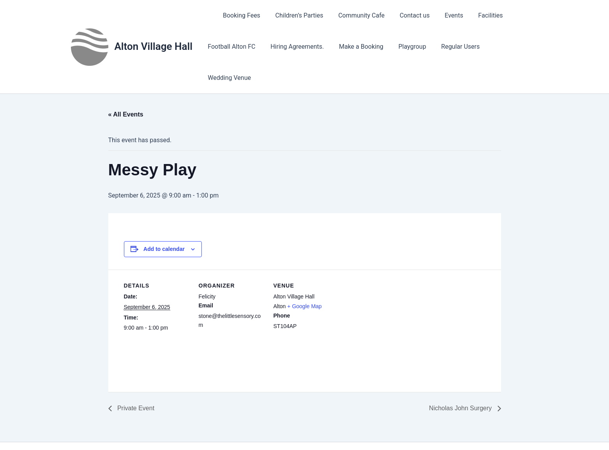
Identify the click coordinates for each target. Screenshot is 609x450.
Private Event (135, 377)
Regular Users (448, 46)
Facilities (473, 15)
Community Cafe (352, 15)
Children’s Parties (293, 15)
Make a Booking (354, 46)
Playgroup (403, 46)
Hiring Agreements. (293, 46)
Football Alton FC (230, 46)
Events (440, 15)
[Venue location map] (389, 292)
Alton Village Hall (153, 31)
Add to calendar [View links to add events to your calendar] (164, 218)
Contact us (403, 15)
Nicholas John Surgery (461, 377)
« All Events (125, 83)
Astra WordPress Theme (372, 430)
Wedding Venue (502, 46)
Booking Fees (237, 15)
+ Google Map (304, 275)
